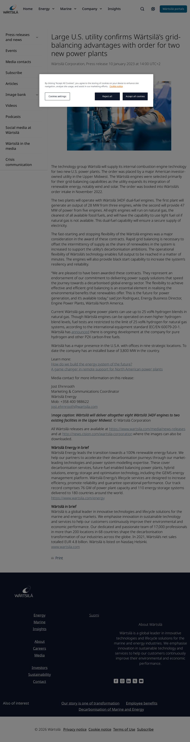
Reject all (107, 96)
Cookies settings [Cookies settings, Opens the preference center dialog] (57, 96)
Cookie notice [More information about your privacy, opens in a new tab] (116, 86)
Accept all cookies (135, 96)
